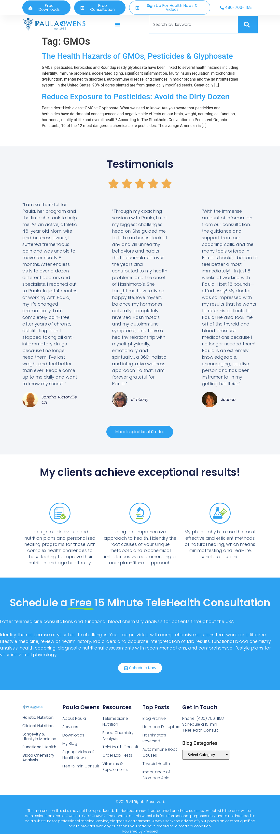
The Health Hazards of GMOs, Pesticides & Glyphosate (137, 56)
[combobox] (193, 24)
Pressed (151, 831)
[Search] (248, 24)
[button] (118, 24)
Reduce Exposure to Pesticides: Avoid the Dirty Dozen (135, 96)
